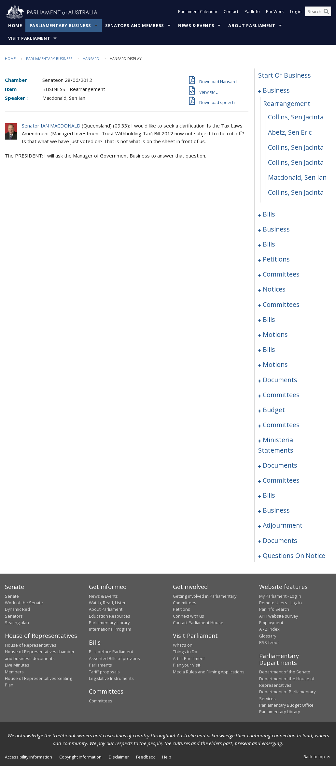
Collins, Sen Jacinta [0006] (296, 162)
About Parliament (251, 26)
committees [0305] (281, 480)
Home (15, 26)
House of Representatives (30, 645)
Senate (12, 596)
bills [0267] (269, 349)
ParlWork (275, 12)
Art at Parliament (189, 658)
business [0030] (276, 229)
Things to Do (185, 652)
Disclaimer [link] (119, 757)
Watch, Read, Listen (108, 603)
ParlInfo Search (274, 609)
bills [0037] (269, 244)
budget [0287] (274, 410)
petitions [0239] (276, 259)
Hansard (91, 58)
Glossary (267, 636)
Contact (231, 12)
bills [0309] (269, 495)
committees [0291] (281, 425)
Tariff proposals (104, 672)
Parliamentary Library (109, 623)
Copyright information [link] (80, 757)
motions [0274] (275, 364)
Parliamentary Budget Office (286, 705)
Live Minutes (17, 665)
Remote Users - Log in (280, 603)
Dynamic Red (17, 609)
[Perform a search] (326, 12)
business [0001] (276, 90)
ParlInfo (252, 12)
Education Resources (109, 616)
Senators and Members (134, 26)
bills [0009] (269, 214)
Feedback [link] (145, 757)
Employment (271, 623)
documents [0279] (280, 379)
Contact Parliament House (198, 623)
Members (14, 672)
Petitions (181, 609)
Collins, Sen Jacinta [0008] (296, 192)
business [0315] (276, 510)
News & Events (196, 26)
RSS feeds (269, 643)
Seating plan (17, 623)
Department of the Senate (284, 672)
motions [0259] (275, 334)
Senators (14, 616)
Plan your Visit (186, 665)
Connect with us (188, 616)
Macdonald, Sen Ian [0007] (297, 177)
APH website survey (278, 616)
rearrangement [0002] (286, 103)
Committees (100, 701)
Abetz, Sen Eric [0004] (290, 132)
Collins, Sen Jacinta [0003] (296, 117)
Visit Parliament (29, 38)
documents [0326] (280, 540)
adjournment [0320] (282, 525)
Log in (295, 12)
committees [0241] (281, 274)
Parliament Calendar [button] (197, 12)
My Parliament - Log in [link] (280, 596)
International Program (110, 629)
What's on (182, 645)
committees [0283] (281, 394)
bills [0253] (269, 319)
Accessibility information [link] (28, 757)
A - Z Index (269, 629)
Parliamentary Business (60, 26)
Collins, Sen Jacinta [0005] (296, 147)
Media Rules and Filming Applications (209, 672)
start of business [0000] (284, 75)
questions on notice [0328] (294, 555)
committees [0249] (281, 304)
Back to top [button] (317, 757)
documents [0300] (280, 465)
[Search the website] (318, 12)
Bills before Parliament (111, 652)
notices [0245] (274, 289)
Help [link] (166, 757)
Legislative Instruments (111, 679)
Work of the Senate (24, 603)
